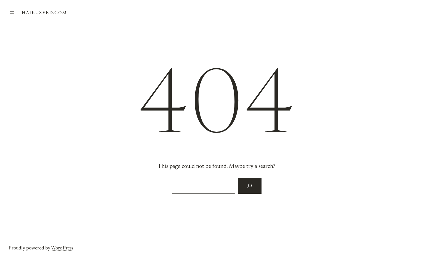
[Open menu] (12, 12)
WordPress (62, 248)
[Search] (249, 186)
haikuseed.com (44, 13)
